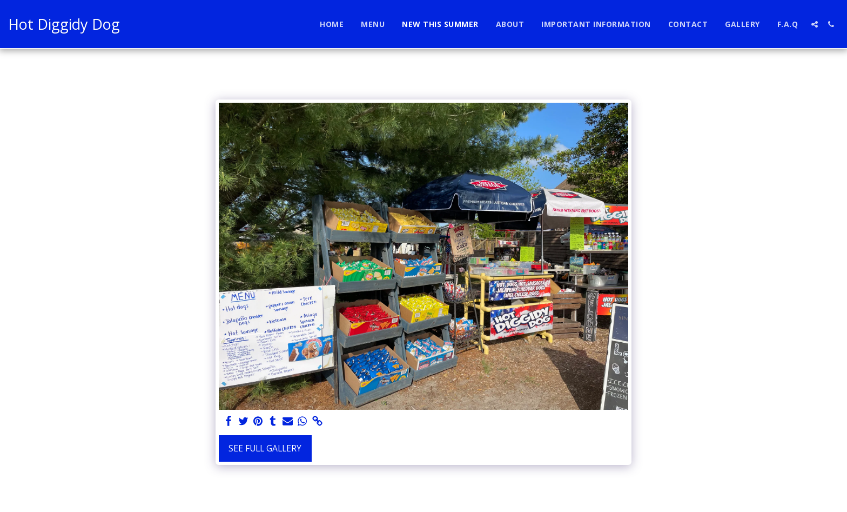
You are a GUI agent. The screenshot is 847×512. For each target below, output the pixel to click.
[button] (814, 24)
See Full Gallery (264, 448)
